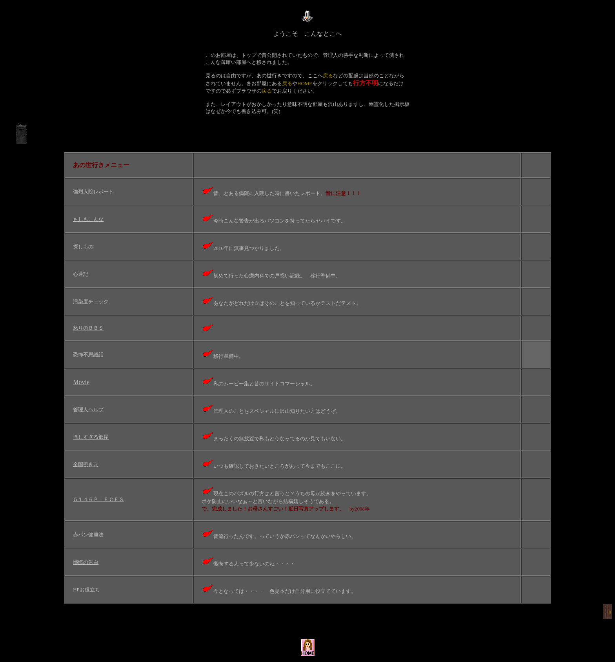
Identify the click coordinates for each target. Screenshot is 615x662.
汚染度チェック (91, 302)
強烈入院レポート (93, 192)
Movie (81, 382)
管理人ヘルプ (88, 409)
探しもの (83, 247)
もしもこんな (88, 219)
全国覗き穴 (85, 464)
